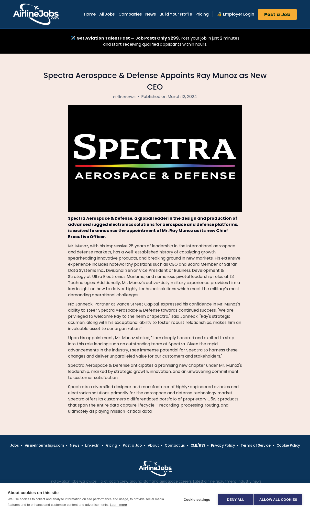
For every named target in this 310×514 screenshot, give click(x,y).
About (153, 445)
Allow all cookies (278, 499)
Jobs (14, 445)
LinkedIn (92, 445)
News (150, 14)
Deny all (233, 499)
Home (90, 14)
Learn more (118, 505)
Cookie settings (195, 499)
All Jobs (107, 14)
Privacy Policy (223, 445)
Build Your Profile (176, 14)
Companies (130, 14)
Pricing (201, 14)
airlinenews (124, 97)
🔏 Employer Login (235, 14)
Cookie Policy (288, 445)
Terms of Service (255, 445)
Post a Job (277, 14)
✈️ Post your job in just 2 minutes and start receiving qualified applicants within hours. (155, 41)
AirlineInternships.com (44, 445)
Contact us (175, 445)
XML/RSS (198, 445)
